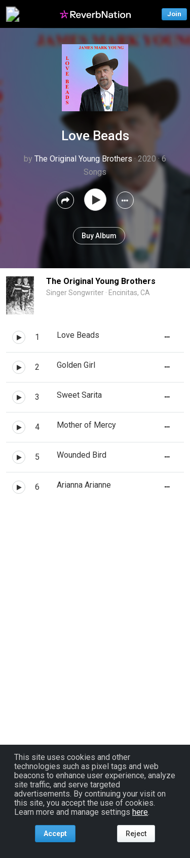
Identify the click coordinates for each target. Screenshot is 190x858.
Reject (136, 834)
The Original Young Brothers (83, 159)
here (140, 812)
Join (174, 14)
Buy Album (99, 236)
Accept (55, 834)
